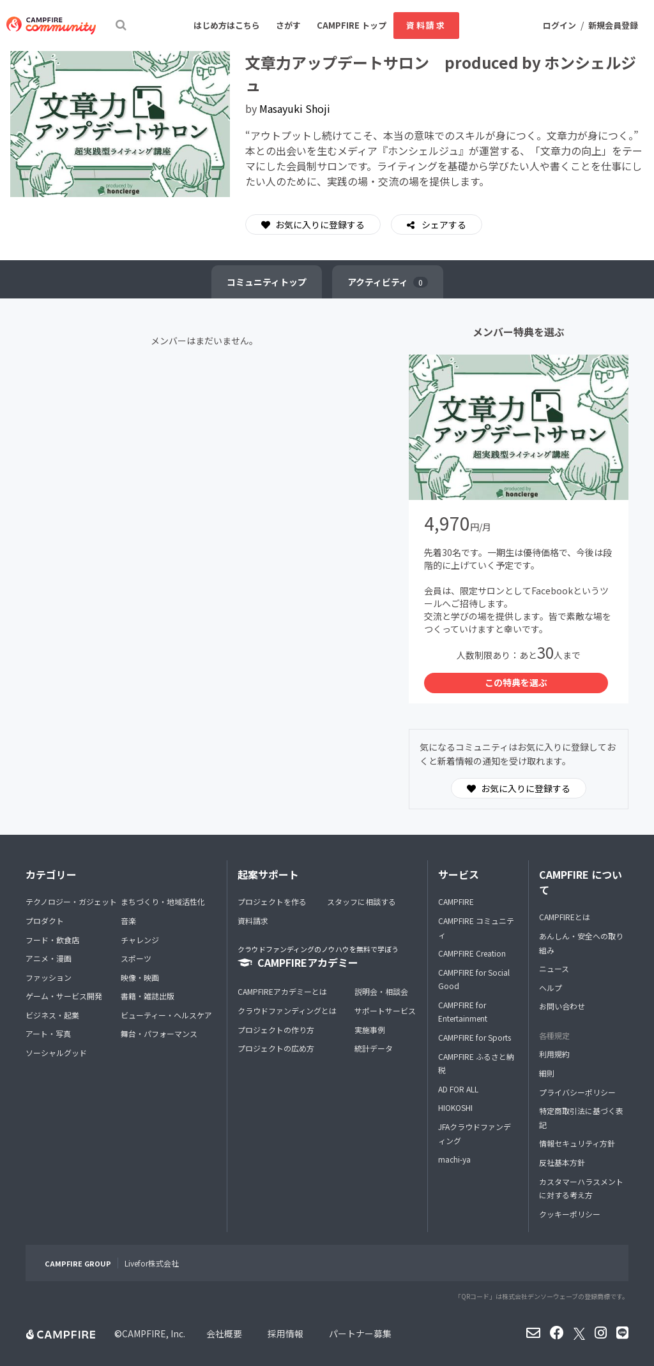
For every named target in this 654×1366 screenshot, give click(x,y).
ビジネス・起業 (52, 1015)
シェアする (443, 224)
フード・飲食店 (52, 939)
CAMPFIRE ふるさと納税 (476, 1063)
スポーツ (136, 958)
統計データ (373, 1048)
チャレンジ (140, 939)
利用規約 (554, 1053)
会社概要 (224, 1333)
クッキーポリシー (569, 1213)
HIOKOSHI (455, 1107)
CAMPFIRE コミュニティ (476, 927)
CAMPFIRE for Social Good (474, 979)
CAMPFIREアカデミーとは (282, 991)
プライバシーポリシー (577, 1092)
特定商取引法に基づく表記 (581, 1117)
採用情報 (285, 1333)
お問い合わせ (562, 1006)
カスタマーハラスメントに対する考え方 (581, 1188)
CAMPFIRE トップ (351, 25)
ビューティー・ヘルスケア (166, 1015)
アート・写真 (48, 1033)
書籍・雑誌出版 (147, 995)
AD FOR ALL (458, 1088)
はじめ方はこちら (227, 25)
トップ (267, 281)
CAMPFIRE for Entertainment (462, 1011)
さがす (288, 25)
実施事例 (369, 1029)
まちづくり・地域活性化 (163, 901)
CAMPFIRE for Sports (474, 1037)
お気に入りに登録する (313, 224)
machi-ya (454, 1159)
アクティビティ (387, 281)
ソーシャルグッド (56, 1052)
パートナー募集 (360, 1333)
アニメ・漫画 (49, 958)
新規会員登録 (613, 25)
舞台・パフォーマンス (159, 1033)
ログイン (559, 25)
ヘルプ (550, 987)
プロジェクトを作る (272, 901)
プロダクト (45, 920)
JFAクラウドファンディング (474, 1133)
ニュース (554, 968)
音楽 (128, 920)
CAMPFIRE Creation (472, 953)
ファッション (49, 977)
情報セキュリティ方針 (577, 1143)
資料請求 (426, 25)
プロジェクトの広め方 (276, 1048)
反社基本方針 (562, 1162)
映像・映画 (140, 977)
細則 (546, 1073)
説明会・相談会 (381, 991)
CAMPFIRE (456, 901)
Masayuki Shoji (294, 108)
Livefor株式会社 (152, 1263)
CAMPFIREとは (564, 916)
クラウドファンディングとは (287, 1010)
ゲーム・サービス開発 (64, 995)
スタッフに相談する (361, 901)
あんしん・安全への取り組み (581, 942)
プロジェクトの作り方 (276, 1029)
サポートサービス (385, 1010)
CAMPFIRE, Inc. (153, 1333)
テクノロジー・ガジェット (71, 901)
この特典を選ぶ (516, 682)
